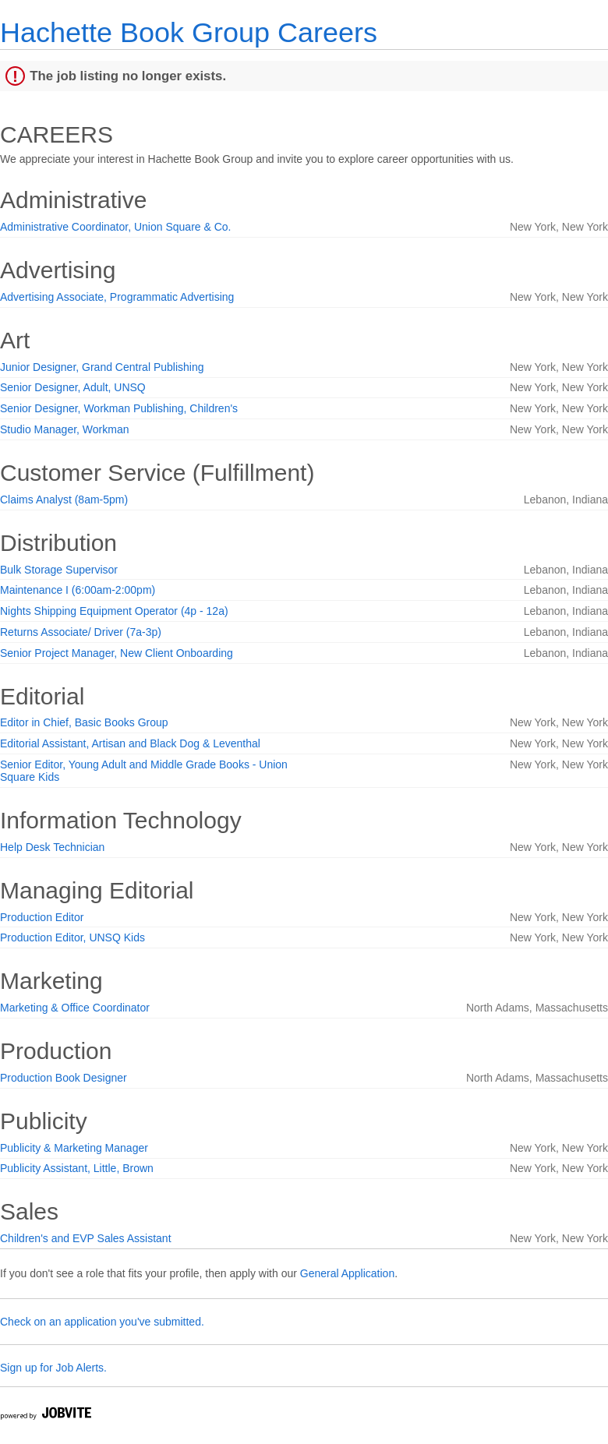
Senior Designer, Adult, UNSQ (73, 387)
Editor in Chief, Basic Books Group (84, 722)
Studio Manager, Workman (64, 429)
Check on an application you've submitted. (102, 1321)
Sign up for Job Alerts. (53, 1367)
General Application (347, 1273)
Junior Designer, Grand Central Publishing (101, 367)
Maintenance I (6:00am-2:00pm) (77, 590)
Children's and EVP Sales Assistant (85, 1238)
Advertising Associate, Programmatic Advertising (117, 297)
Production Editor (41, 917)
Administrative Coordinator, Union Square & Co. (115, 227)
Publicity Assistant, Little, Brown (77, 1168)
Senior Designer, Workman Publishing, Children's (119, 408)
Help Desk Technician (52, 847)
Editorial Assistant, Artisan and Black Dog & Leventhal (130, 743)
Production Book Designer (63, 1078)
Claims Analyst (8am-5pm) (64, 499)
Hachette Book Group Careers (188, 32)
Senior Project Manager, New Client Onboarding (116, 653)
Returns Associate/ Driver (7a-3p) (80, 632)
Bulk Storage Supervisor (59, 569)
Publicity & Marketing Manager (74, 1148)
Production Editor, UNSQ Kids (72, 937)
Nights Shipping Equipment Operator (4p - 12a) (114, 611)
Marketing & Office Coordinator (75, 1007)
